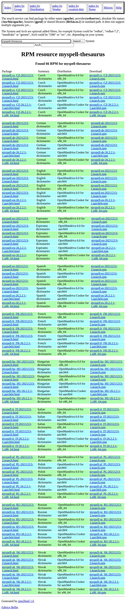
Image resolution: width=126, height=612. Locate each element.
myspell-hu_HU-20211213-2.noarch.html (18, 363)
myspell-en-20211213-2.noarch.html (15, 172)
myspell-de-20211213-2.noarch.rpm (104, 124)
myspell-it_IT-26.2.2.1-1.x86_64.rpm (103, 447)
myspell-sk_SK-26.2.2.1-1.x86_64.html (17, 591)
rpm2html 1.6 (26, 601)
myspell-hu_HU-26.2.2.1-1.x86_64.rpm (105, 400)
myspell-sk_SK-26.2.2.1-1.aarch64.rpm (104, 583)
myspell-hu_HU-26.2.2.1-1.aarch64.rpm (105, 392)
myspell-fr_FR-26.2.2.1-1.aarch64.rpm (104, 345)
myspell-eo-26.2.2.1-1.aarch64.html (14, 249)
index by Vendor (57, 7)
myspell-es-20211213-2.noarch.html (15, 268)
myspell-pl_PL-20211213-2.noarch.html (17, 458)
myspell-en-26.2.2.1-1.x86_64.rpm (103, 209)
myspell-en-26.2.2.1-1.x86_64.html (14, 209)
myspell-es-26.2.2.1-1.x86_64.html (14, 304)
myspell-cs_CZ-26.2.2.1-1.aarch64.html (16, 106)
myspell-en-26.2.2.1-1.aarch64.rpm (103, 202)
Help (119, 7)
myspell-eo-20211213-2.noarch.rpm (104, 220)
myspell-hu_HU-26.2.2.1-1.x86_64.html (17, 400)
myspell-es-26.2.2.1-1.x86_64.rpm (103, 304)
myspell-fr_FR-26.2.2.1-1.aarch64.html (16, 345)
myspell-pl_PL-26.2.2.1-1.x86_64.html (16, 495)
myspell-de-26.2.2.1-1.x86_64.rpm (103, 161)
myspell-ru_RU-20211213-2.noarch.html (18, 506)
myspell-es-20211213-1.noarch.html (15, 282)
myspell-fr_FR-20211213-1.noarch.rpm (105, 330)
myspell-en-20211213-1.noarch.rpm (104, 187)
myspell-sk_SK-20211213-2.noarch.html (18, 554)
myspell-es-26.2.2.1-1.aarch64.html (14, 297)
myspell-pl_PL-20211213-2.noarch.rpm (105, 458)
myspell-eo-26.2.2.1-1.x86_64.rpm (103, 257)
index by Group (19, 7)
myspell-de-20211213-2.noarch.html (15, 124)
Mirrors (108, 7)
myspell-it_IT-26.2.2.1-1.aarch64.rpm (103, 440)
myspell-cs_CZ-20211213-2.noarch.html (18, 77)
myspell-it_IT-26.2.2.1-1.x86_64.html (15, 447)
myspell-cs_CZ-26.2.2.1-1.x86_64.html (16, 113)
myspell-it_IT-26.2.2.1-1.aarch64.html (15, 440)
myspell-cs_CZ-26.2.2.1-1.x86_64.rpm (104, 113)
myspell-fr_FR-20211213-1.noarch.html (17, 330)
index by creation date (76, 7)
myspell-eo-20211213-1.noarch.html (15, 235)
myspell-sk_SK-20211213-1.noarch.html (18, 569)
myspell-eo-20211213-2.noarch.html (15, 220)
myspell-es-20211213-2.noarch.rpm (104, 268)
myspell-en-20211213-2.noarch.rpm (104, 172)
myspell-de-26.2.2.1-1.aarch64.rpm (103, 154)
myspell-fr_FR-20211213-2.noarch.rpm (105, 315)
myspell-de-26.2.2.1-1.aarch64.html (14, 154)
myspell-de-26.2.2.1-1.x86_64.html (14, 161)
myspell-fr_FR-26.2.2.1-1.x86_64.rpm (104, 352)
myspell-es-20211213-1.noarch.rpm (104, 282)
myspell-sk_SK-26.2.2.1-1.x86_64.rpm (104, 591)
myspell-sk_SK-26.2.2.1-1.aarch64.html (17, 583)
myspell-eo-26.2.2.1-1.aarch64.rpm (103, 249)
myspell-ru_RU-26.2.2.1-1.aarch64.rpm (105, 536)
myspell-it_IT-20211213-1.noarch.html (17, 425)
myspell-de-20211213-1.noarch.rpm (104, 139)
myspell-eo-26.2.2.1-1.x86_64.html (14, 257)
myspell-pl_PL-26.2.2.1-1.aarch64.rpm (104, 488)
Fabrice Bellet (9, 607)
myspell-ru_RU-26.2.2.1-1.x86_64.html (17, 543)
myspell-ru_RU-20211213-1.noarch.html (18, 521)
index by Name (94, 7)
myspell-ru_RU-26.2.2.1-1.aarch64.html (17, 536)
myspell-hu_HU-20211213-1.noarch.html (18, 378)
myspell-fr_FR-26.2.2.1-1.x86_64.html (16, 352)
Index (7, 7)
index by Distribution (37, 7)
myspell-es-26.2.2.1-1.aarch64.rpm (103, 297)
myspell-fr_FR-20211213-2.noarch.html (17, 315)
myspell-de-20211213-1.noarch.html (15, 139)
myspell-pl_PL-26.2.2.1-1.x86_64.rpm (104, 495)
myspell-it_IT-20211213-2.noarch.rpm (105, 411)
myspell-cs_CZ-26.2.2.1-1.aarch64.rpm (104, 106)
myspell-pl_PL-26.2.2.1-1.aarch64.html (16, 488)
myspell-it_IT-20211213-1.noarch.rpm (105, 425)
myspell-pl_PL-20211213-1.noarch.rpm (105, 473)
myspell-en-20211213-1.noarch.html (15, 187)
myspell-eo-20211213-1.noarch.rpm (104, 235)
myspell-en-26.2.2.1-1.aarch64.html (14, 202)
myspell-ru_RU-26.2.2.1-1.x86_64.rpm (105, 543)
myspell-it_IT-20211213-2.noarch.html (17, 411)
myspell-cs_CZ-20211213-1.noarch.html (18, 91)
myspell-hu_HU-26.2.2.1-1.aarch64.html (17, 392)
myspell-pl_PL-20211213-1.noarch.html (17, 473)
